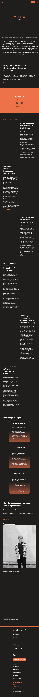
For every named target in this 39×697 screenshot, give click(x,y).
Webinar (8, 209)
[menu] (37, 2)
